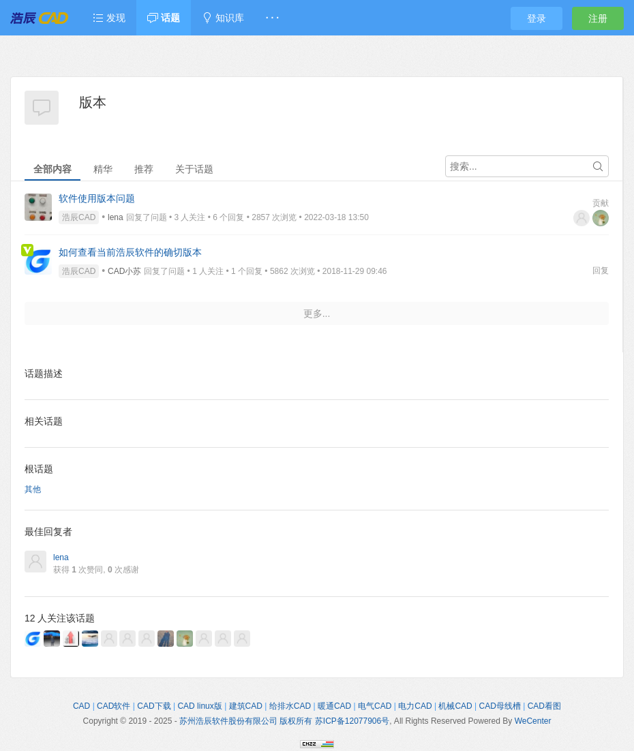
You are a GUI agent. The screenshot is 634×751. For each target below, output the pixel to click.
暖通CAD (334, 706)
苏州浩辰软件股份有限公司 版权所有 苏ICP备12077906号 (284, 721)
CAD (81, 706)
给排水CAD (290, 706)
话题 (163, 17)
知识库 (223, 17)
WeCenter (533, 721)
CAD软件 (113, 706)
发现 (109, 17)
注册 (597, 18)
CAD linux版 (199, 706)
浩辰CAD (78, 217)
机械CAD (455, 706)
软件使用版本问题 (97, 198)
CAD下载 (153, 706)
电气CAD (374, 706)
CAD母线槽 (500, 706)
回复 (600, 270)
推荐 (143, 169)
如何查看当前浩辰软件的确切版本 (130, 252)
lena (115, 217)
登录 (536, 18)
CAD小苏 (124, 271)
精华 (102, 169)
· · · (272, 17)
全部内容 (52, 169)
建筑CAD (245, 706)
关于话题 (194, 169)
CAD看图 (544, 706)
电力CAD (415, 706)
